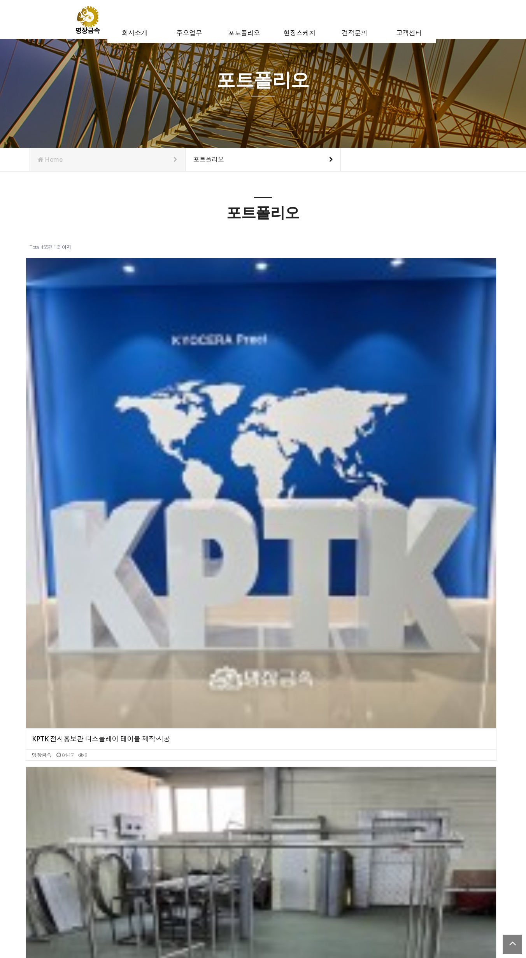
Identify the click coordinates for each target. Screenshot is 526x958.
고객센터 (420, 18)
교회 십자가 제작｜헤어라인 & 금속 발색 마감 (86, 678)
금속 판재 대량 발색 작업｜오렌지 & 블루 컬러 (86, 827)
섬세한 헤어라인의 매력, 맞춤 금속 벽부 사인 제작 (321, 529)
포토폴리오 (256, 18)
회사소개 (146, 18)
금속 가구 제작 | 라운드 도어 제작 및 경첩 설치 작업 (321, 827)
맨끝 (179, 858)
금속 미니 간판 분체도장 (301, 678)
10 (153, 858)
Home (107, 159)
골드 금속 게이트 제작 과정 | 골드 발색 (319, 381)
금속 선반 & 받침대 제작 (419, 381)
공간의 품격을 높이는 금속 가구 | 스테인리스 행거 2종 (203, 381)
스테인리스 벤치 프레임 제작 (424, 827)
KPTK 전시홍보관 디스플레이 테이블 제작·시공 (86, 381)
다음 (166, 858)
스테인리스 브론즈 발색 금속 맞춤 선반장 (86, 529)
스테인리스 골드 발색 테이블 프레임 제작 (203, 827)
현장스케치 (311, 18)
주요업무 (201, 18)
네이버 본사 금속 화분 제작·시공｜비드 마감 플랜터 (203, 529)
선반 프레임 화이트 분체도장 (424, 529)
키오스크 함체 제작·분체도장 (189, 678)
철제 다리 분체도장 (413, 678)
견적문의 (366, 18)
